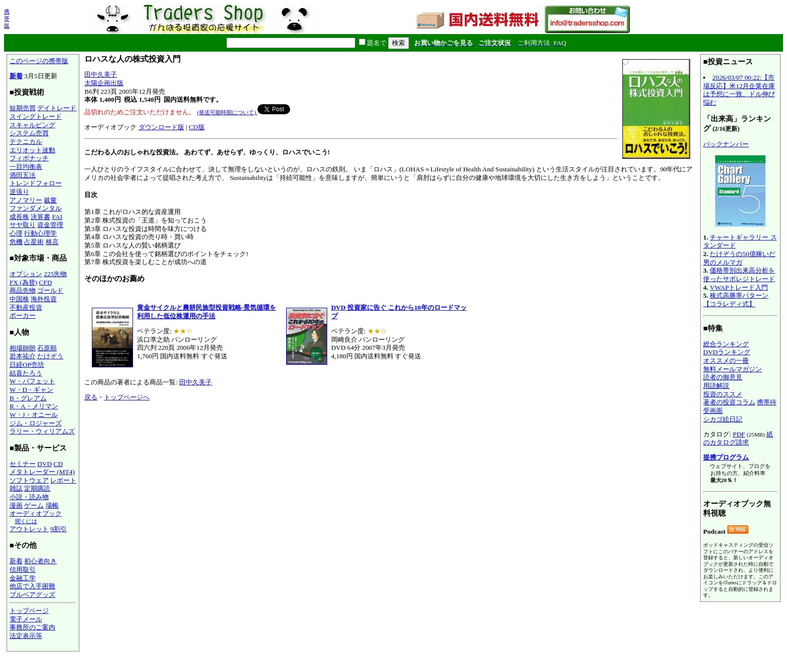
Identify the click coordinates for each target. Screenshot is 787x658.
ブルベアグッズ (32, 594)
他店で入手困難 (32, 586)
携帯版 (7, 19)
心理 (16, 233)
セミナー (23, 464)
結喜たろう (26, 373)
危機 (16, 242)
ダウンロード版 (161, 127)
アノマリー (26, 200)
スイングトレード (36, 116)
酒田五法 (23, 175)
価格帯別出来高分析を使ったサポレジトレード (739, 275)
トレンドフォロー (36, 183)
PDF (739, 434)
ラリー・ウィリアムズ (42, 431)
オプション (26, 274)
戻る (90, 397)
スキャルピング (32, 125)
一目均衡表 (26, 166)
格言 (52, 242)
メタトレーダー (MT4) (42, 472)
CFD (45, 282)
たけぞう (50, 356)
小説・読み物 (29, 497)
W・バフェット (32, 381)
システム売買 (29, 133)
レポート (63, 480)
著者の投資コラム (729, 402)
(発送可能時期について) (227, 112)
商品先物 (23, 290)
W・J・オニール (34, 414)
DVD (44, 464)
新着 (16, 76)
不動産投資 (26, 307)
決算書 (40, 217)
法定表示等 (26, 635)
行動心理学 (40, 233)
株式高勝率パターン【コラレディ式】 (735, 300)
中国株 (19, 299)
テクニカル (26, 141)
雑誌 (16, 488)
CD (58, 464)
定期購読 (37, 488)
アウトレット (29, 529)
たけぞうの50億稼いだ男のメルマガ (739, 258)
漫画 (16, 505)
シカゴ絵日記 (722, 419)
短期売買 (23, 108)
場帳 (52, 505)
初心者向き (40, 561)
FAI (57, 217)
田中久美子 (100, 74)
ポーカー (23, 315)
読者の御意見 (722, 377)
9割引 (58, 529)
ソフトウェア (29, 480)
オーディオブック (36, 513)
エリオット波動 (32, 150)
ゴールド (50, 290)
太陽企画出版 (103, 83)
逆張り (19, 191)
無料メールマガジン (732, 369)
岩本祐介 (23, 356)
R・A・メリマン (34, 406)
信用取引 (23, 569)
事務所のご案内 (32, 627)
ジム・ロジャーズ (36, 423)
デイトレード (56, 108)
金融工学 (23, 578)
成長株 (19, 217)
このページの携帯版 (39, 61)
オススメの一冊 (726, 360)
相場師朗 (23, 348)
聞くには (26, 521)
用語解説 (716, 385)
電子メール (26, 619)
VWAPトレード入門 (739, 287)
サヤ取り (23, 225)
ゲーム (34, 505)
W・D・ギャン (31, 389)
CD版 (197, 127)
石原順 (47, 348)
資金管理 (50, 225)
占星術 (34, 242)
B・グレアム (28, 398)
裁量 (50, 200)
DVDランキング (726, 352)
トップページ (29, 610)
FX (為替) (23, 282)
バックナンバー (726, 144)
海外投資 (44, 299)
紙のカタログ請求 (738, 438)
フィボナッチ (29, 158)
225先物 (55, 274)
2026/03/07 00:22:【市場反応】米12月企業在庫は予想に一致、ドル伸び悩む (739, 90)
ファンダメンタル (36, 208)
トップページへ (127, 397)
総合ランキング (726, 344)
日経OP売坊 (27, 364)
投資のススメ (722, 394)
